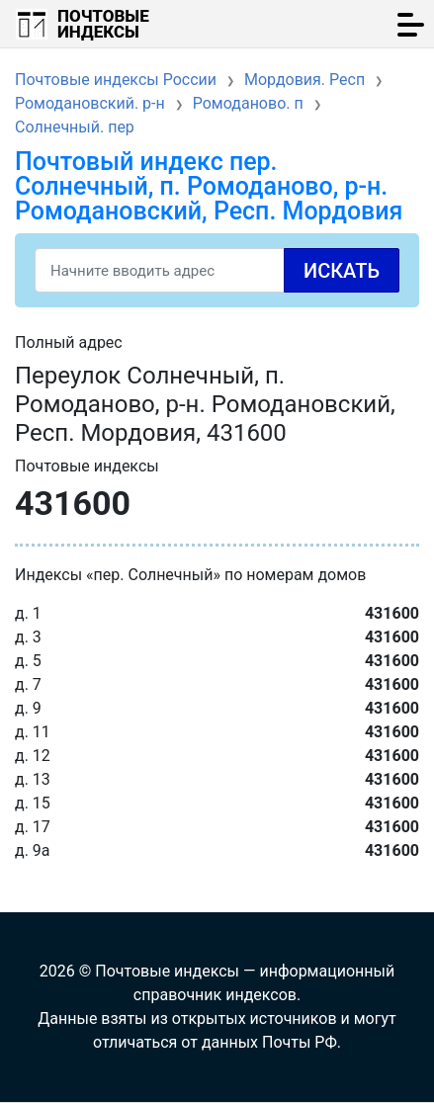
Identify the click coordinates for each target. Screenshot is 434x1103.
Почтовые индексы (103, 24)
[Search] (217, 270)
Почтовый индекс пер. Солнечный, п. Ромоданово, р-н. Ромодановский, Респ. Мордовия (208, 186)
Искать (342, 271)
